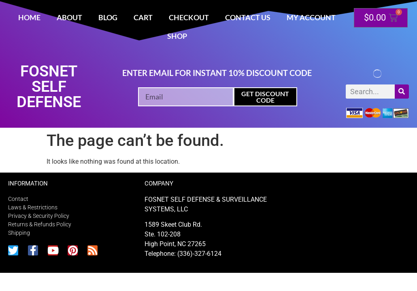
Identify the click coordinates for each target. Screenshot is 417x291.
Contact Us (247, 17)
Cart (143, 17)
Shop (177, 36)
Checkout (189, 17)
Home (29, 17)
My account (311, 17)
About (69, 17)
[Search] (402, 91)
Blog (107, 17)
